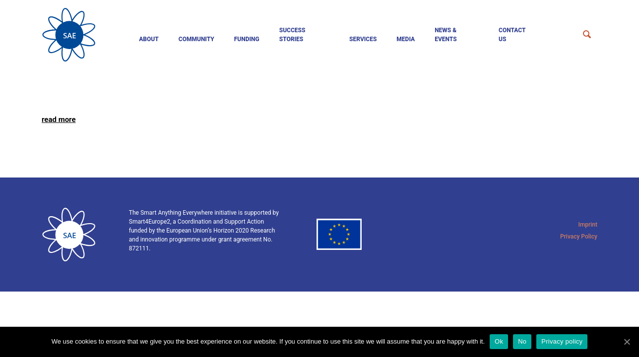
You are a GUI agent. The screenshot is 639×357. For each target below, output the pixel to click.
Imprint (587, 224)
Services (363, 39)
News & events (446, 35)
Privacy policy (561, 341)
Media (405, 39)
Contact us (512, 35)
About (149, 39)
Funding (246, 39)
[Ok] (627, 342)
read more (59, 119)
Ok (499, 341)
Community (196, 39)
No (522, 341)
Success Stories (292, 35)
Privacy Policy (578, 236)
